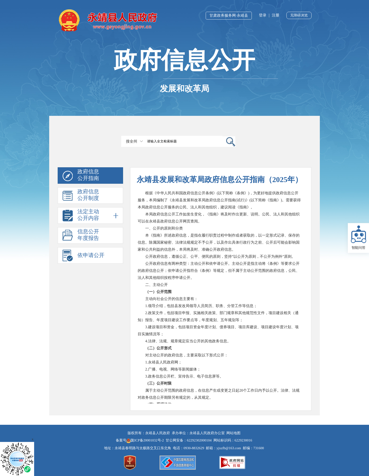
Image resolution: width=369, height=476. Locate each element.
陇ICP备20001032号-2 (145, 440)
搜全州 (131, 141)
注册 (275, 15)
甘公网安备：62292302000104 (189, 440)
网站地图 (233, 433)
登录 (262, 15)
